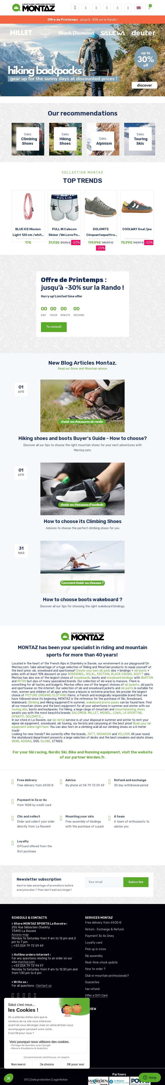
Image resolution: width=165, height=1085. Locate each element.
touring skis (19, 709)
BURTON (147, 678)
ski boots (140, 670)
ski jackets (132, 684)
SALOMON (79, 713)
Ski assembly (94, 956)
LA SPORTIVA (132, 713)
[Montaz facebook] (24, 994)
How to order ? (95, 969)
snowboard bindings (119, 678)
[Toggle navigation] (75, 8)
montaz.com (26, 962)
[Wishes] (107, 8)
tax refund (92, 989)
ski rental (58, 720)
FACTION (103, 674)
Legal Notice (60, 1079)
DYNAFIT (18, 716)
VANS (15, 741)
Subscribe (135, 882)
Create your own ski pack (93, 670)
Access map (20, 934)
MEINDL (105, 713)
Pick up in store (95, 949)
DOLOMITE (34, 716)
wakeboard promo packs (102, 702)
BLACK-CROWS (121, 674)
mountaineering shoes (130, 709)
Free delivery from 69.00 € (103, 922)
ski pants (127, 688)
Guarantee (92, 982)
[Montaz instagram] (18, 994)
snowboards (82, 678)
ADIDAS (26, 741)
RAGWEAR (104, 734)
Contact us (44, 985)
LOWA (117, 713)
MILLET (93, 713)
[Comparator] (117, 8)
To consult (54, 327)
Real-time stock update (101, 962)
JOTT (91, 734)
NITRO (22, 681)
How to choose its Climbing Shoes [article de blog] (83, 521)
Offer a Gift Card (96, 995)
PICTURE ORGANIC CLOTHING (46, 695)
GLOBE (45, 741)
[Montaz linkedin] (35, 994)
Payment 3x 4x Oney (99, 936)
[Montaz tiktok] (13, 994)
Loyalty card (93, 942)
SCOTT (139, 674)
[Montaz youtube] (29, 994)
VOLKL (90, 674)
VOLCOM (124, 734)
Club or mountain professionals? (107, 975)
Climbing (34, 702)
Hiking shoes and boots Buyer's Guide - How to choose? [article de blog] (82, 438)
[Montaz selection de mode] (128, 8)
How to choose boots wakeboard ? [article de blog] (82, 599)
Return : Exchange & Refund (104, 929)
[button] (86, 8)
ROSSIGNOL (76, 674)
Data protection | (41, 1079)
